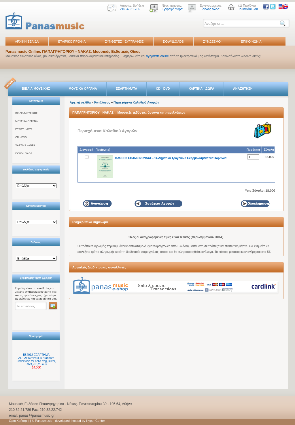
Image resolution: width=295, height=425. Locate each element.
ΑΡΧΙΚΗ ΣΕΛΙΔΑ (27, 41)
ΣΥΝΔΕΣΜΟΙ (212, 41)
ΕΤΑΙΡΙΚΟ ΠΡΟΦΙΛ (72, 41)
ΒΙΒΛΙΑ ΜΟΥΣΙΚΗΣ (36, 88)
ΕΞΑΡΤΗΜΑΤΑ (126, 88)
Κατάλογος (102, 102)
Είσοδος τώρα (210, 9)
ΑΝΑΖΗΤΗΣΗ (243, 88)
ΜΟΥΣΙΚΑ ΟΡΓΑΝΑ (83, 88)
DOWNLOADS (173, 41)
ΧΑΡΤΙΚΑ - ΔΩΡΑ (201, 88)
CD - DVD (163, 88)
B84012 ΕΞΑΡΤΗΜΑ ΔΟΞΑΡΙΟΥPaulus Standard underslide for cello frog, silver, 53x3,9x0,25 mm (36, 359)
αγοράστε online (157, 56)
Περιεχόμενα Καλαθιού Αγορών (136, 102)
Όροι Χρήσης (18, 420)
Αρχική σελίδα (80, 102)
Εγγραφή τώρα (172, 9)
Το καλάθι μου (248, 9)
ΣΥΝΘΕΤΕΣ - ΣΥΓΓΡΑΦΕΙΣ (124, 41)
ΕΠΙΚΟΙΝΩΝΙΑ (251, 41)
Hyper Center (95, 420)
